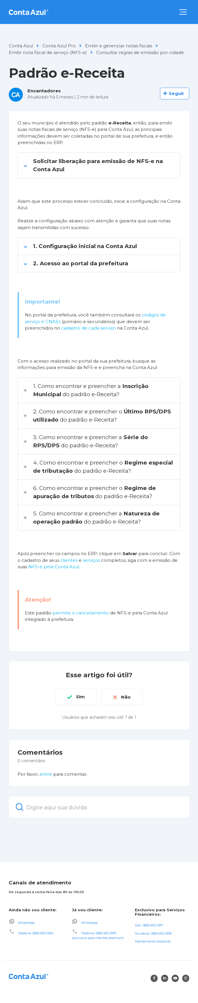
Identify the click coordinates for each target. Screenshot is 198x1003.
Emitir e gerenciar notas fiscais (118, 45)
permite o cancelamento (81, 613)
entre (46, 774)
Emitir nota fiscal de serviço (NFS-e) (48, 52)
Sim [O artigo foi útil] (80, 696)
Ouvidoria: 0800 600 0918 (153, 933)
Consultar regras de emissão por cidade (140, 52)
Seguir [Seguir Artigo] (176, 93)
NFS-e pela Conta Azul (53, 566)
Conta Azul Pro (59, 45)
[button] (183, 12)
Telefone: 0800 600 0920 (36, 933)
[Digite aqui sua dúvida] (99, 806)
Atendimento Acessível (153, 941)
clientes (69, 560)
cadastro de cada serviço (88, 328)
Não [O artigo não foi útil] (126, 696)
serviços (91, 560)
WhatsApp (26, 922)
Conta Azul (21, 45)
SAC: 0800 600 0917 (149, 925)
